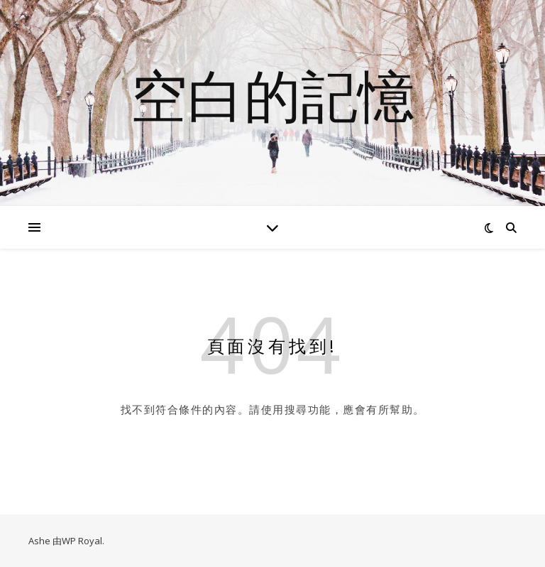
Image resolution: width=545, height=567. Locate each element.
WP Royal (82, 540)
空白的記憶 (272, 94)
